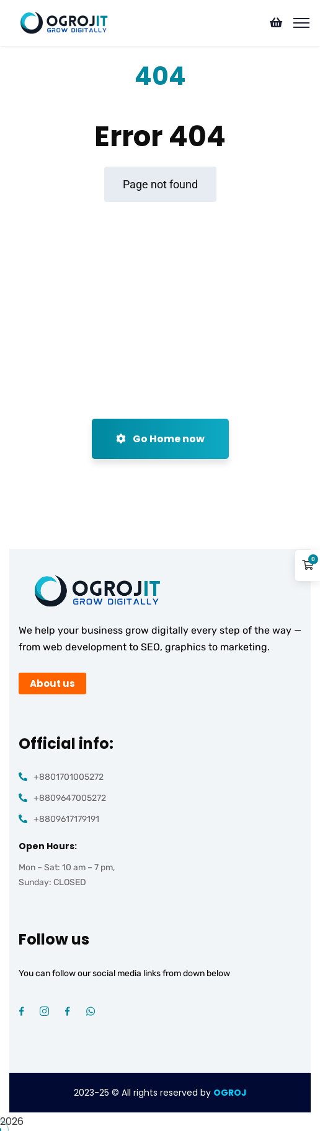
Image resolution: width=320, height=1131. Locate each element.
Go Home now (160, 439)
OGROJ (230, 1092)
